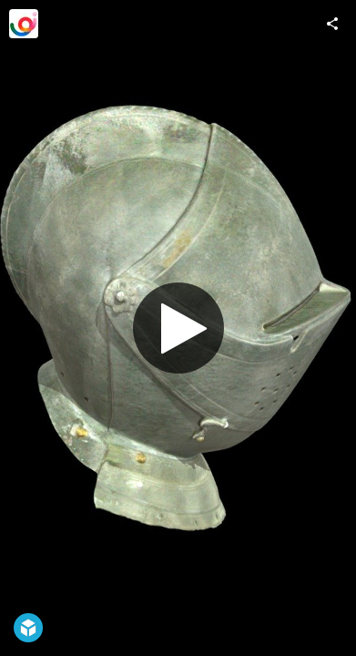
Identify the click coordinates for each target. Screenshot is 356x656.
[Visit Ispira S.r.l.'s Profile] (23, 23)
